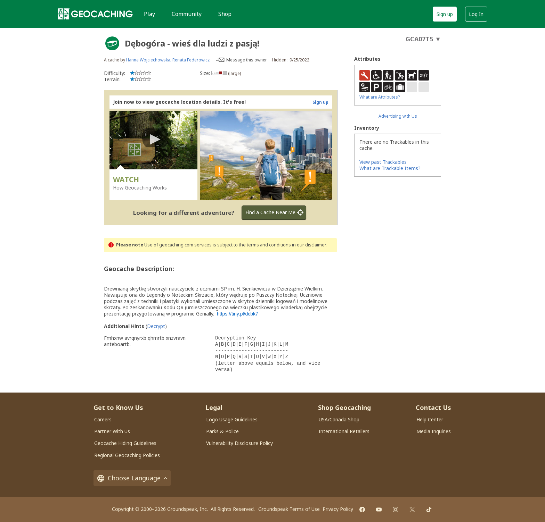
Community (187, 14)
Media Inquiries (433, 431)
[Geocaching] (95, 14)
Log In (476, 14)
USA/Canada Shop (339, 419)
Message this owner (246, 60)
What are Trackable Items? (390, 168)
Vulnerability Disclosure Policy (239, 443)
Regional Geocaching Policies (127, 455)
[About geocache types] (112, 43)
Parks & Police (222, 431)
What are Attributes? (379, 97)
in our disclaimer (309, 245)
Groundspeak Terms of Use (289, 509)
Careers (103, 419)
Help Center (429, 419)
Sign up (445, 14)
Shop (224, 14)
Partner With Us (112, 431)
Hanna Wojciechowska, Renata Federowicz (168, 60)
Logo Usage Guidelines (232, 419)
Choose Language (132, 478)
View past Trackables (383, 162)
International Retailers (344, 431)
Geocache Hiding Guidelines (125, 443)
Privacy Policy (338, 509)
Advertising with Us (398, 116)
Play (149, 14)
